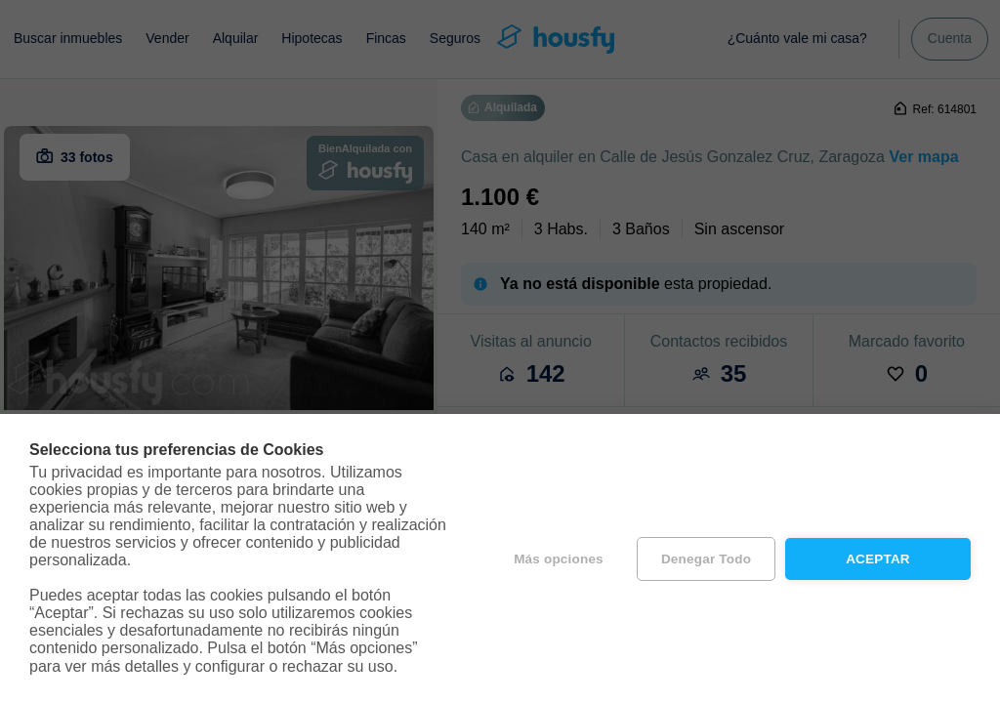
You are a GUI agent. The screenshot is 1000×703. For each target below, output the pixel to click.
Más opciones (559, 559)
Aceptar (878, 559)
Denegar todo (706, 559)
